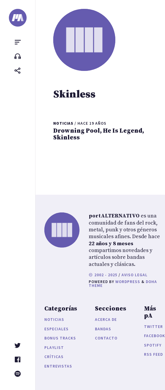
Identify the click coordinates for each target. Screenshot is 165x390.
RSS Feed (153, 354)
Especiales (56, 329)
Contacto (106, 338)
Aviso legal (135, 274)
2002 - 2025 (103, 274)
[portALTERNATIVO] (18, 18)
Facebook (154, 335)
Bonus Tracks (60, 338)
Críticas (54, 356)
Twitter (153, 326)
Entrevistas (58, 366)
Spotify (152, 345)
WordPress (127, 281)
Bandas (103, 329)
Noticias (54, 319)
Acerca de (106, 319)
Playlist (54, 347)
